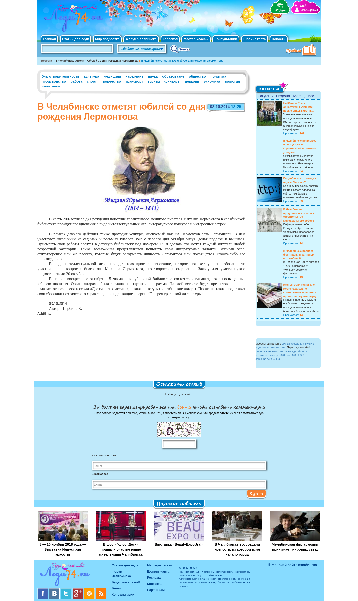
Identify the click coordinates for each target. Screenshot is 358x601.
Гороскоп (170, 39)
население (134, 76)
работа (76, 81)
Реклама (154, 577)
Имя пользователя (104, 455)
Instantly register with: (179, 394)
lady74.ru (202, 575)
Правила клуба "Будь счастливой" (302, 50)
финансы (172, 81)
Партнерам (156, 590)
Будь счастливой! (126, 582)
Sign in (256, 493)
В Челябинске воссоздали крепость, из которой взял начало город (237, 549)
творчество (111, 81)
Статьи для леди (75, 39)
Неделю (283, 96)
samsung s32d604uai (268, 358)
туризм (154, 81)
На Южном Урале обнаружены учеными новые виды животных (298, 107)
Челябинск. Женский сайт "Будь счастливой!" (72, 19)
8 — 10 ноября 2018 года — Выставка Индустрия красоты (63, 549)
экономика (51, 86)
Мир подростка (107, 39)
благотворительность (60, 76)
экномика (212, 81)
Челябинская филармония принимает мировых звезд (295, 546)
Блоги (116, 588)
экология (232, 81)
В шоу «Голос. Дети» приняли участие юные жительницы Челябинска (120, 549)
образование (173, 76)
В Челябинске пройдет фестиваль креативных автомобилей (298, 254)
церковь (192, 81)
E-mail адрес (100, 473)
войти (184, 407)
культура (91, 76)
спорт (92, 81)
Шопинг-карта (254, 39)
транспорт (134, 81)
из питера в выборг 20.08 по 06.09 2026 (280, 355)
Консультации (226, 39)
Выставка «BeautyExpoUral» (179, 544)
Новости (279, 39)
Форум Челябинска (141, 39)
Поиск (180, 49)
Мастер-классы (196, 39)
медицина (112, 76)
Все (311, 96)
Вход (302, 6)
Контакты (154, 584)
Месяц (298, 96)
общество (197, 76)
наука (153, 76)
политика (218, 76)
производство (54, 81)
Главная (49, 39)
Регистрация (308, 10)
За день (266, 96)
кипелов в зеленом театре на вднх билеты (282, 351)
